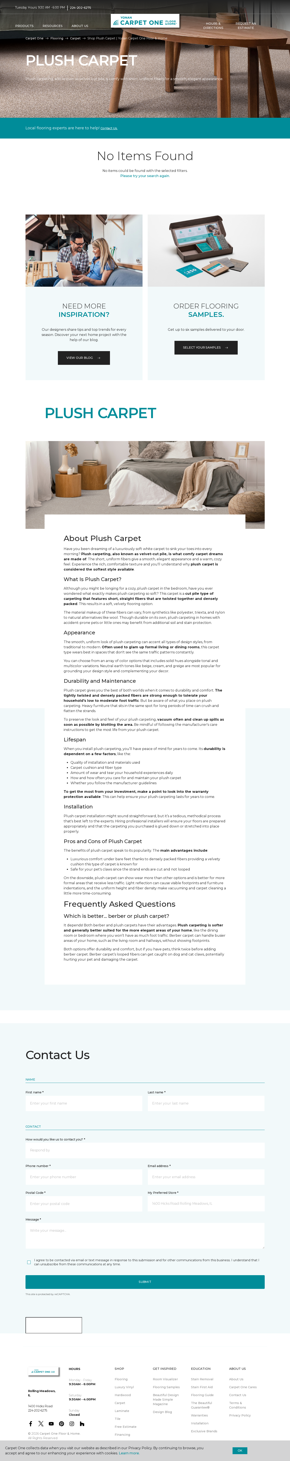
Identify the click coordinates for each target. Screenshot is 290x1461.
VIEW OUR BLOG (83, 358)
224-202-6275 (80, 8)
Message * (33, 1219)
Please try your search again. (145, 176)
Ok (240, 1450)
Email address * (159, 1165)
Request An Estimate (246, 26)
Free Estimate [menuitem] (126, 1427)
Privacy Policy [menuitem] (240, 1415)
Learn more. (129, 1453)
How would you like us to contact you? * (55, 1139)
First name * (35, 1092)
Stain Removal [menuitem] (202, 1379)
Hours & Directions (213, 26)
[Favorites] (270, 25)
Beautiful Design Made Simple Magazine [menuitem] (166, 1399)
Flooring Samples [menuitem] (166, 1387)
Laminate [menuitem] (122, 1411)
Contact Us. (109, 128)
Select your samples (206, 347)
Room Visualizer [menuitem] (165, 1379)
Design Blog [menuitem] (162, 1412)
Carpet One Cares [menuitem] (243, 1387)
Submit (145, 1282)
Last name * (156, 1092)
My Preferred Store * (163, 1192)
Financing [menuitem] (122, 1435)
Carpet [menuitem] (120, 1403)
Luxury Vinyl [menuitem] (124, 1387)
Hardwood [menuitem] (123, 1395)
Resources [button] (53, 26)
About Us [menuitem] (236, 1379)
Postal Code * (35, 1192)
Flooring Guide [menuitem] (202, 1395)
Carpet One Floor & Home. (60, 1434)
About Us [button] (80, 26)
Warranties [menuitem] (199, 1415)
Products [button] (24, 26)
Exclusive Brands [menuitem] (204, 1431)
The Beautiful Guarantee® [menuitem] (201, 1405)
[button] (265, 25)
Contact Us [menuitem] (237, 1395)
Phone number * (38, 1165)
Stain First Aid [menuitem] (202, 1387)
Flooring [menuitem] (121, 1379)
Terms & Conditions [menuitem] (237, 1405)
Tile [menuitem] (117, 1419)
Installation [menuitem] (200, 1423)
